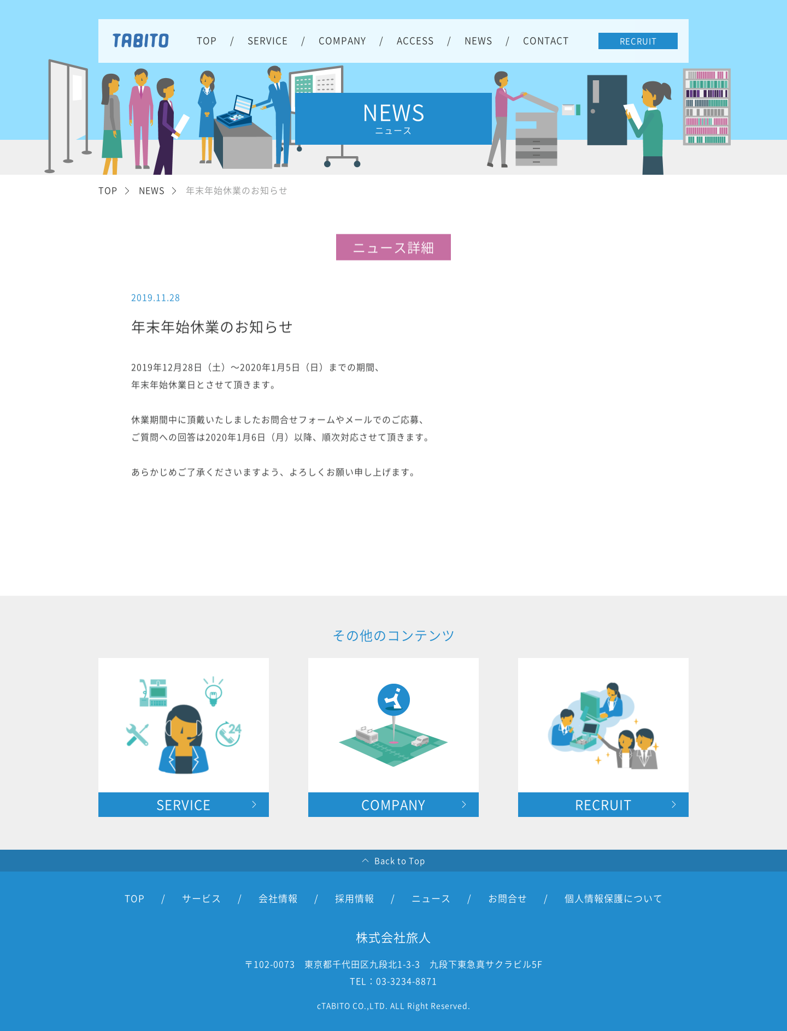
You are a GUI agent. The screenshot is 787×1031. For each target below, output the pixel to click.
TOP (207, 40)
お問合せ (507, 898)
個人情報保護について (614, 898)
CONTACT (546, 40)
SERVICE (268, 40)
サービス (201, 898)
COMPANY (342, 40)
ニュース (431, 898)
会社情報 (278, 898)
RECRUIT (638, 41)
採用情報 (354, 898)
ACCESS (415, 40)
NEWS (478, 40)
